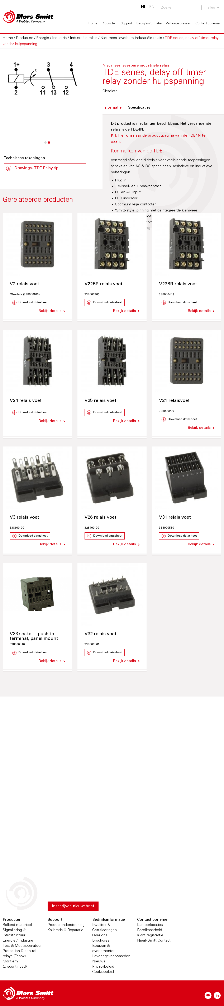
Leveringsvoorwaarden (111, 956)
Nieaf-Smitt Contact (154, 941)
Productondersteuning (66, 925)
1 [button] (45, 145)
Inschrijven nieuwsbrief (73, 906)
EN (151, 7)
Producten (108, 23)
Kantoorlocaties (150, 925)
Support (126, 23)
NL (143, 7)
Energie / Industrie (18, 941)
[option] (45, 79)
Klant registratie (150, 935)
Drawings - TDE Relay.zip (36, 168)
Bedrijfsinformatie (149, 23)
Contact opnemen (208, 23)
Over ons (99, 935)
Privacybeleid (103, 967)
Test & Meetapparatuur (22, 946)
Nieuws (98, 961)
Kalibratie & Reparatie (65, 930)
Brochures (100, 941)
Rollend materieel (17, 925)
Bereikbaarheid (149, 930)
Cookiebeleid (103, 972)
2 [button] (49, 145)
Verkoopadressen (178, 23)
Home (92, 23)
